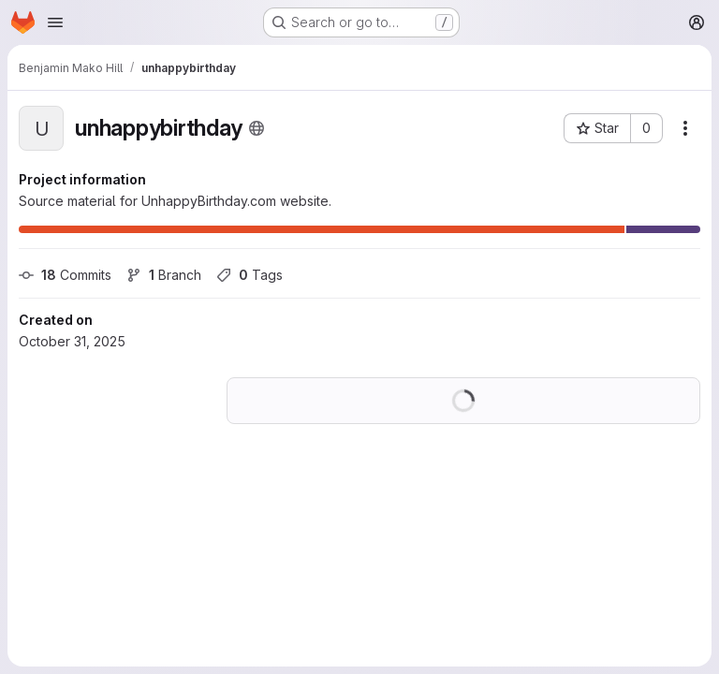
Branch (163, 275)
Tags (249, 275)
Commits (65, 275)
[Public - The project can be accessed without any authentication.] (256, 128)
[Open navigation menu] (55, 22)
